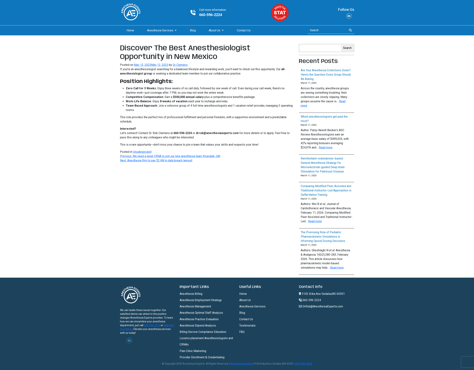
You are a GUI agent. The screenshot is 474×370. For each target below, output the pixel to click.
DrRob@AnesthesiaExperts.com (321, 306)
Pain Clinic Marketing (193, 351)
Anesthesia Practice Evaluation (199, 319)
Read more (326, 147)
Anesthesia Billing (191, 293)
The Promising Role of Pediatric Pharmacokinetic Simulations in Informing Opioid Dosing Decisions (323, 237)
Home (130, 30)
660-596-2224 (210, 15)
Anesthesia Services (160, 30)
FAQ (241, 332)
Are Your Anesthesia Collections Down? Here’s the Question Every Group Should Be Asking (326, 75)
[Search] (326, 30)
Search (347, 48)
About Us (214, 30)
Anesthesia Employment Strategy (201, 300)
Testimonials (247, 325)
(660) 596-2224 (303, 363)
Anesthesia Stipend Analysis (198, 325)
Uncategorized (142, 152)
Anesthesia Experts (241, 363)
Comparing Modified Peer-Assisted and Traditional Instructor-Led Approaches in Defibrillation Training (326, 190)
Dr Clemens (180, 65)
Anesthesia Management (195, 306)
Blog (193, 30)
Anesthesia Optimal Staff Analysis (201, 312)
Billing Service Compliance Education (203, 332)
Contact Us (244, 30)
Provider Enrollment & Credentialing (202, 357)
